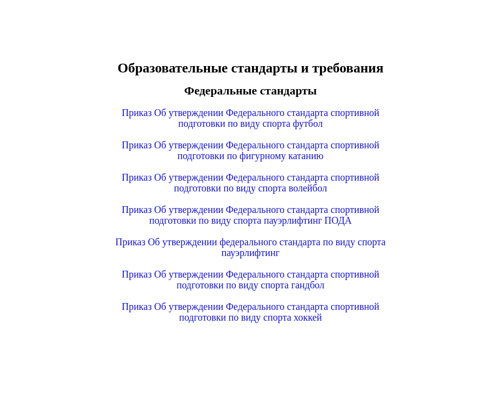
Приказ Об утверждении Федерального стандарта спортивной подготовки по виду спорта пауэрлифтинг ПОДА (251, 215)
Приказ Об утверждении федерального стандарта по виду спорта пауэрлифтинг (250, 247)
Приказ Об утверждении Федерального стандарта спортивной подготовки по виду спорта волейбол (251, 182)
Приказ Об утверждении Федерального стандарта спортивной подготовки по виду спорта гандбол (251, 279)
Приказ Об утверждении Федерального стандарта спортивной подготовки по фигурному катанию (251, 150)
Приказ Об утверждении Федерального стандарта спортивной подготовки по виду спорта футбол (251, 118)
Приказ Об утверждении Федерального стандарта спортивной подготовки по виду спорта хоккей (251, 312)
